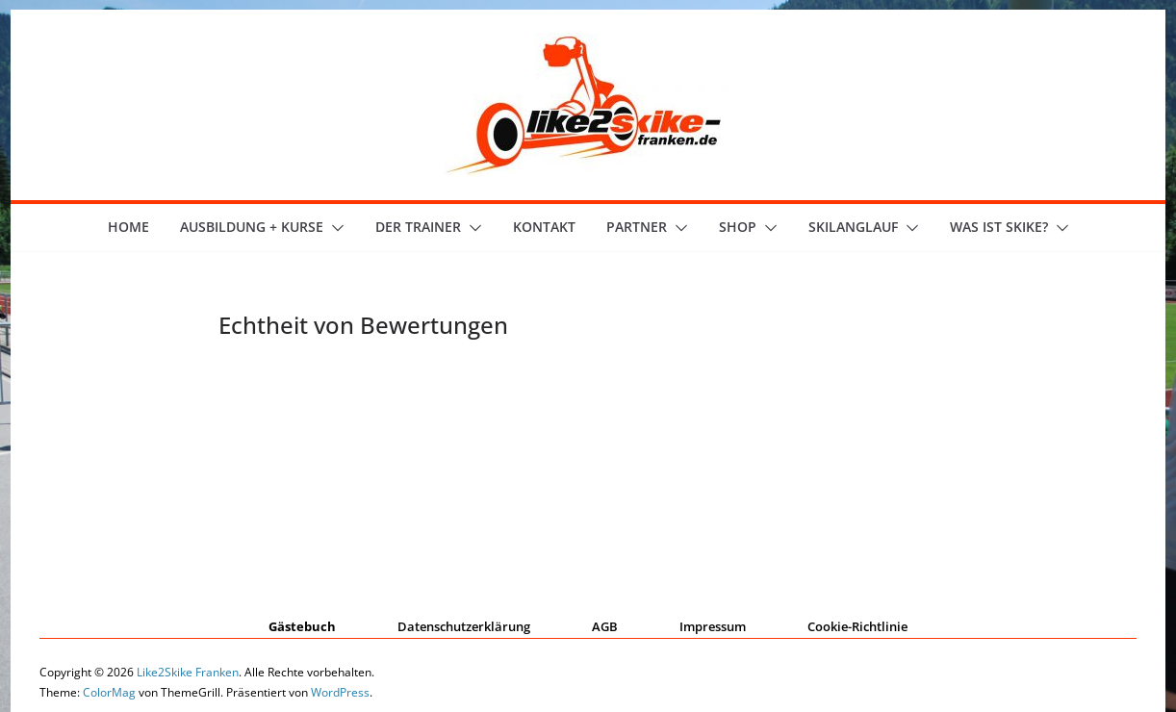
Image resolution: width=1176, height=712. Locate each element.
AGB (605, 626)
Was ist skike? (999, 226)
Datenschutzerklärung (463, 626)
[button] (334, 228)
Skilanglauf (853, 226)
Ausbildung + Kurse (251, 226)
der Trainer (418, 226)
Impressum (712, 626)
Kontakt (544, 226)
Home (128, 226)
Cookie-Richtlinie (857, 626)
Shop (737, 226)
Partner (636, 226)
